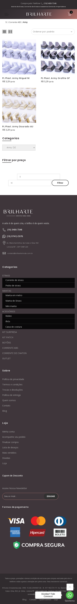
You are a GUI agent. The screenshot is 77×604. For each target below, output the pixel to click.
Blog (4, 410)
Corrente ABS (15, 22)
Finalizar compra (10, 442)
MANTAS (6, 290)
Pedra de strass (13, 285)
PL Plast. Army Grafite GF (55, 78)
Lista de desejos (10, 447)
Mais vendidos (9, 452)
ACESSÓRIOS (8, 311)
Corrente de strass (14, 280)
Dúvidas (6, 458)
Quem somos (9, 400)
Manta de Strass (13, 300)
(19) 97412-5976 (15, 236)
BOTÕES (6, 342)
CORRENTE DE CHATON (14, 353)
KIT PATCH (7, 337)
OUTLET (6, 358)
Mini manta (11, 306)
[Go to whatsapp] (70, 595)
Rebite (8, 316)
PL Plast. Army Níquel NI (16, 78)
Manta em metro (13, 295)
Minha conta (8, 431)
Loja (4, 463)
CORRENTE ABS (10, 347)
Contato (6, 405)
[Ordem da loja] (53, 32)
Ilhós (7, 321)
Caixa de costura (13, 326)
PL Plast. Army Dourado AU (17, 126)
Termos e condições (12, 384)
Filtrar (60, 183)
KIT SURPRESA (9, 332)
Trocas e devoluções (12, 389)
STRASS (6, 275)
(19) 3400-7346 (50, 3)
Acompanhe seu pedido (13, 436)
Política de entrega (11, 395)
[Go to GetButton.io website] (70, 601)
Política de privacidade (13, 379)
